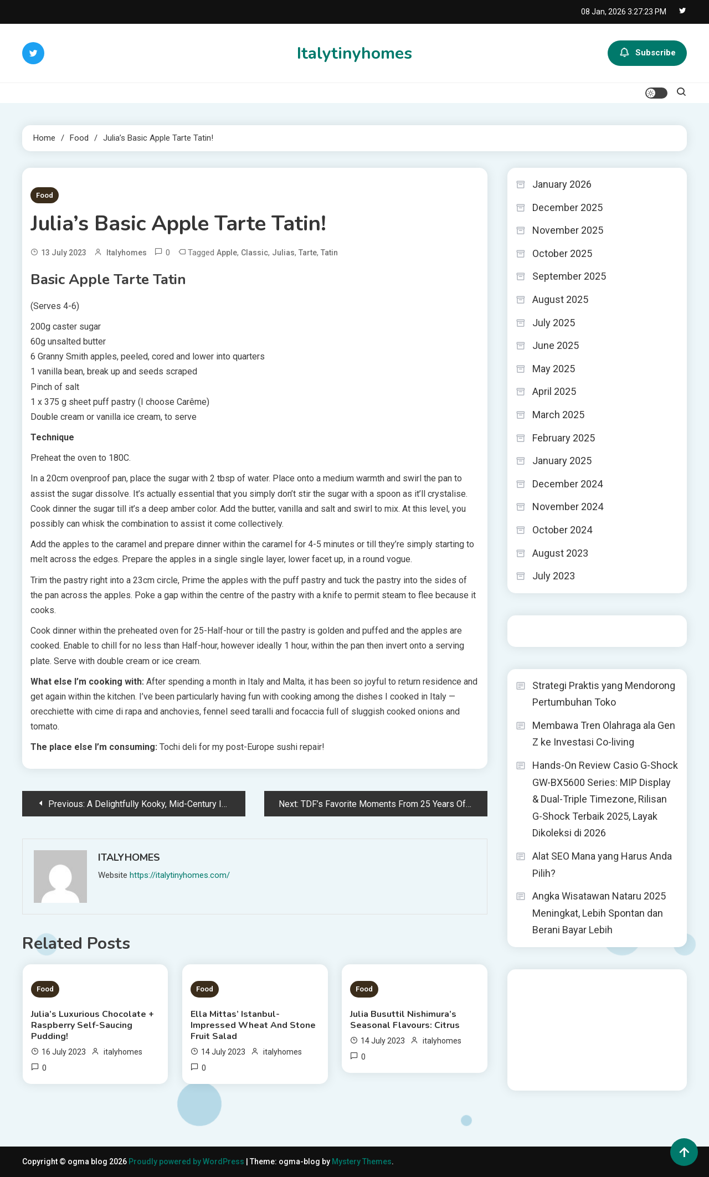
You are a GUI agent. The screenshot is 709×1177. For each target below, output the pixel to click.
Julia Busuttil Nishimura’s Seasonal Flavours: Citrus (405, 1020)
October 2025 (562, 253)
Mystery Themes (362, 1161)
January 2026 (562, 184)
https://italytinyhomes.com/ (180, 875)
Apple (227, 252)
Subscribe (647, 53)
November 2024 (567, 506)
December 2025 (567, 207)
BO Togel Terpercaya (581, 985)
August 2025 (560, 299)
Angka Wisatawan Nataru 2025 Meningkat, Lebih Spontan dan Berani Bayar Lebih (599, 913)
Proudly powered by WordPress (187, 1161)
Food (44, 195)
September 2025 (569, 276)
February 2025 (563, 438)
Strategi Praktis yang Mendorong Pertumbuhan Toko (603, 694)
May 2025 (553, 368)
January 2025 (562, 460)
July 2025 (553, 322)
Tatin (329, 252)
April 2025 (554, 391)
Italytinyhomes (354, 53)
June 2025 (555, 345)
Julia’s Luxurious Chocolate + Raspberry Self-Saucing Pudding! (92, 1025)
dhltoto (529, 985)
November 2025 (567, 230)
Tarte (308, 252)
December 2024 (567, 484)
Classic (254, 252)
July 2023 (553, 576)
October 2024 (562, 530)
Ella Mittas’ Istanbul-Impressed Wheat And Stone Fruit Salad (253, 1025)
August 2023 (560, 553)
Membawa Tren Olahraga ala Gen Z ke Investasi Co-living (603, 733)
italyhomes (126, 252)
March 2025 (558, 414)
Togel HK (532, 631)
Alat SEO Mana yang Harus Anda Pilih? (602, 864)
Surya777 (532, 1075)
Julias (283, 252)
